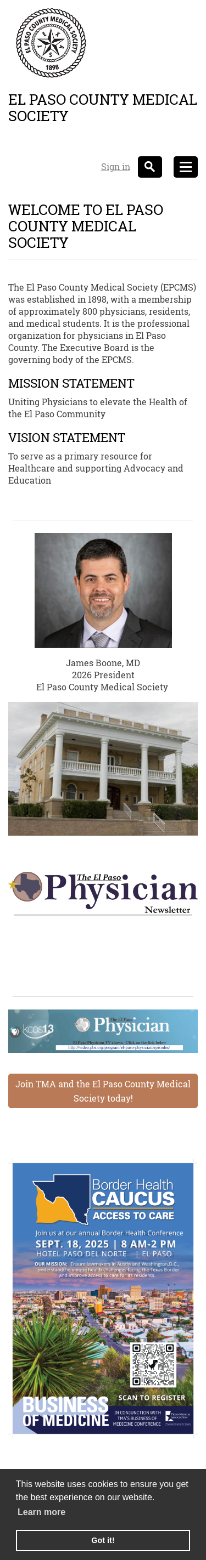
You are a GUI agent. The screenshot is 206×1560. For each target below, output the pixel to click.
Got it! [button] (102, 1540)
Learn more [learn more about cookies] (41, 1512)
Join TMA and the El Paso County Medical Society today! (103, 1091)
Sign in (115, 166)
